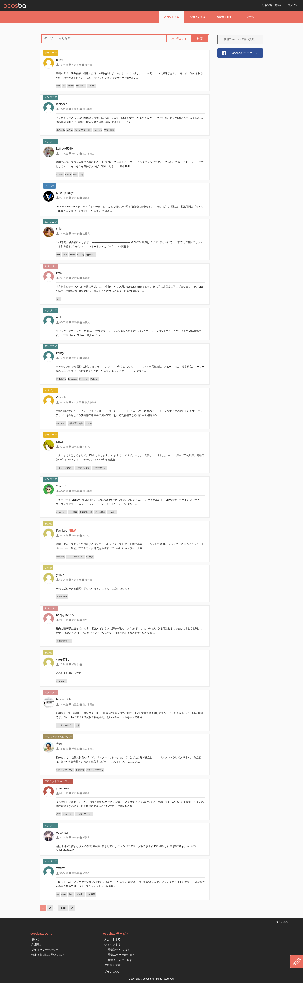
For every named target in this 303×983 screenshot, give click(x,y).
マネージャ (68, 814)
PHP (58, 254)
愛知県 (75, 664)
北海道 (75, 109)
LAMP (68, 174)
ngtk (59, 317)
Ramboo (61, 530)
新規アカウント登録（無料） (240, 39)
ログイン (293, 5)
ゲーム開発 (99, 512)
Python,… (83, 379)
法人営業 (91, 894)
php (81, 174)
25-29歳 (63, 109)
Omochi (61, 397)
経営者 (86, 198)
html (58, 86)
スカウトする (171, 16)
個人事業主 (88, 109)
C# (57, 894)
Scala (63, 894)
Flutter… (94, 379)
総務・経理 (61, 596)
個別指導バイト (63, 641)
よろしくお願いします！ (70, 672)
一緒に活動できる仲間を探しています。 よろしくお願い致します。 (94, 588)
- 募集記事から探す (118, 949)
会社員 (88, 65)
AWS (75, 174)
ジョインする (197, 16)
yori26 (60, 575)
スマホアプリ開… (83, 130)
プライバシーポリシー (45, 949)
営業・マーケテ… (94, 770)
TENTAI (61, 868)
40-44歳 (63, 65)
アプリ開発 (109, 130)
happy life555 (65, 615)
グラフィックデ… (64, 468)
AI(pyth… (80, 894)
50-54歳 (63, 579)
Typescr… (90, 254)
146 (63, 907)
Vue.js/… (92, 86)
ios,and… (111, 512)
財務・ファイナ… (64, 770)
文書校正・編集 (75, 423)
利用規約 (36, 944)
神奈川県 (76, 65)
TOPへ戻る (281, 922)
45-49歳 (63, 358)
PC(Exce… (61, 681)
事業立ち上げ (86, 512)
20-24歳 (63, 278)
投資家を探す (224, 16)
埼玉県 (75, 704)
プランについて (113, 971)
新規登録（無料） (272, 5)
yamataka (62, 788)
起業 (78, 725)
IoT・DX (98, 130)
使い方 (35, 939)
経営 (58, 814)
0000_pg (62, 832)
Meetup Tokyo (65, 193)
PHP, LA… (61, 379)
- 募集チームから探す (119, 960)
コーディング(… (83, 468)
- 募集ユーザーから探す (120, 954)
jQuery (71, 86)
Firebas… (72, 379)
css (63, 86)
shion (59, 228)
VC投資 (89, 556)
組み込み (60, 130)
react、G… (61, 512)
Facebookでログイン (244, 53)
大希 (59, 744)
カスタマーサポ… (64, 725)
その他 (86, 447)
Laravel (59, 174)
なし (58, 299)
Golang (80, 254)
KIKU (59, 441)
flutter (71, 894)
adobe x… (80, 86)
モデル (88, 423)
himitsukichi (63, 699)
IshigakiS (62, 104)
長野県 (75, 358)
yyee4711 (62, 659)
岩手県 (75, 447)
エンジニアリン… (84, 814)
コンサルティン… (75, 556)
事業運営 (80, 770)
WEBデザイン (99, 468)
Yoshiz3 (61, 486)
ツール (250, 16)
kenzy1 (60, 353)
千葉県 (75, 748)
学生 (85, 620)
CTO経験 (73, 512)
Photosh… (61, 423)
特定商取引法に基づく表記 (47, 954)
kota (59, 273)
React (72, 254)
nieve (59, 59)
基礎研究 (60, 556)
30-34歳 (63, 837)
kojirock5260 (64, 148)
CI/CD (70, 130)
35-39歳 (63, 322)
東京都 (75, 153)
